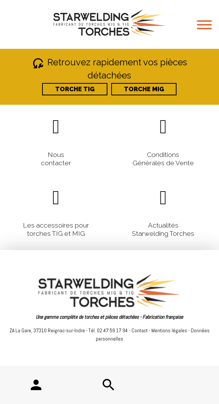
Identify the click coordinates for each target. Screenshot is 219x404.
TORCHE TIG (75, 89)
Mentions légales (169, 330)
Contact (139, 330)
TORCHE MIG (144, 89)
